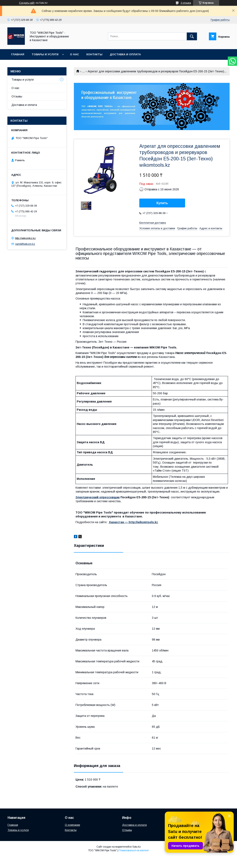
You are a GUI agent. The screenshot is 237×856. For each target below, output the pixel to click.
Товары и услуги (45, 54)
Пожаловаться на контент (134, 850)
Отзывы (16, 96)
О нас (74, 54)
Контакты (94, 54)
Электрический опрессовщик (98, 497)
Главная (17, 54)
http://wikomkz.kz (25, 237)
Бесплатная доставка (152, 222)
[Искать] (192, 36)
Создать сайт (27, 2)
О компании (72, 824)
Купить (162, 203)
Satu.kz (136, 846)
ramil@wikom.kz (25, 243)
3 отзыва (186, 2)
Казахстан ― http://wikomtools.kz (133, 522)
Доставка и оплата (125, 54)
